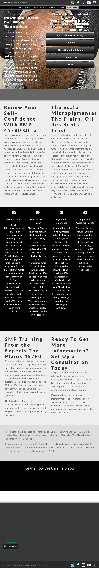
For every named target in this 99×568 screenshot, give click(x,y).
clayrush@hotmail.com (21, 2)
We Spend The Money (42, 565)
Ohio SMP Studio (7, 565)
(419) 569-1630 (7, 2)
